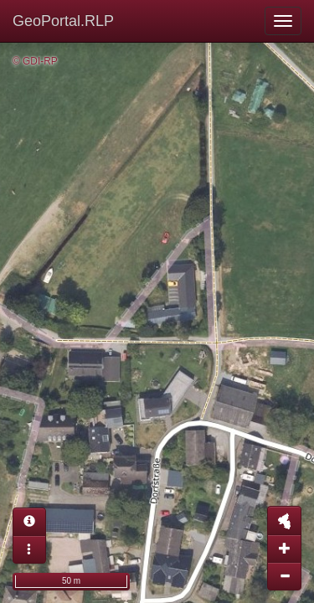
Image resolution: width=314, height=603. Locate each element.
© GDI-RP (35, 61)
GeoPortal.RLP (63, 21)
